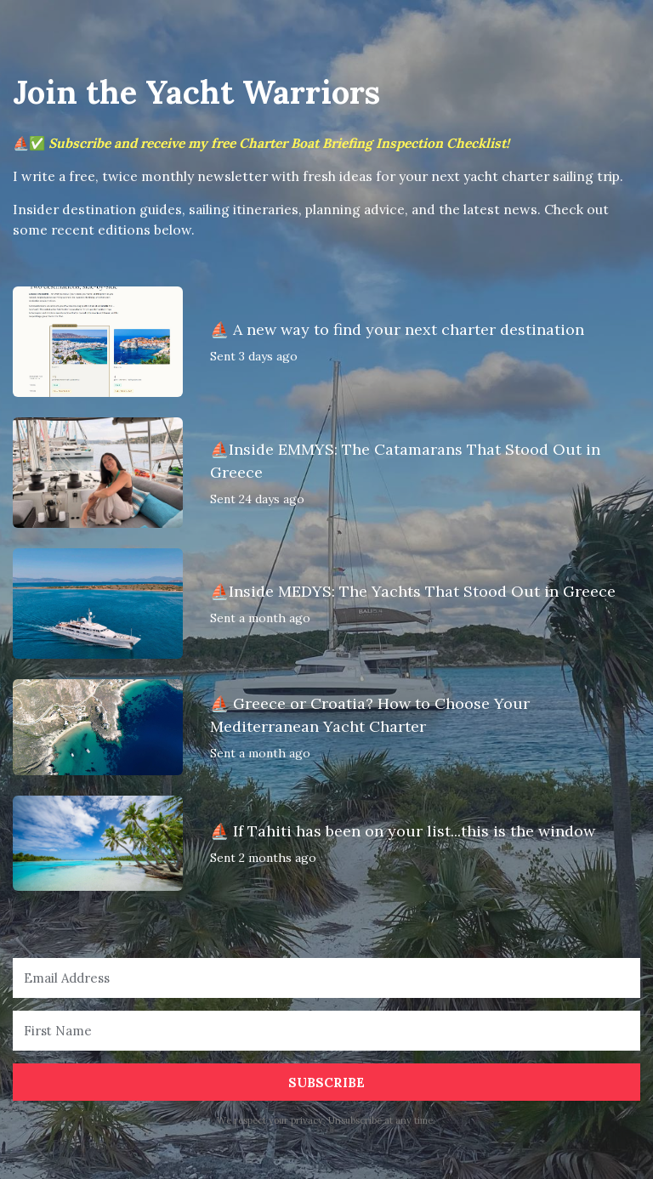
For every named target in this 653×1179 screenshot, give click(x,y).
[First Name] (326, 1031)
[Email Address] (326, 978)
